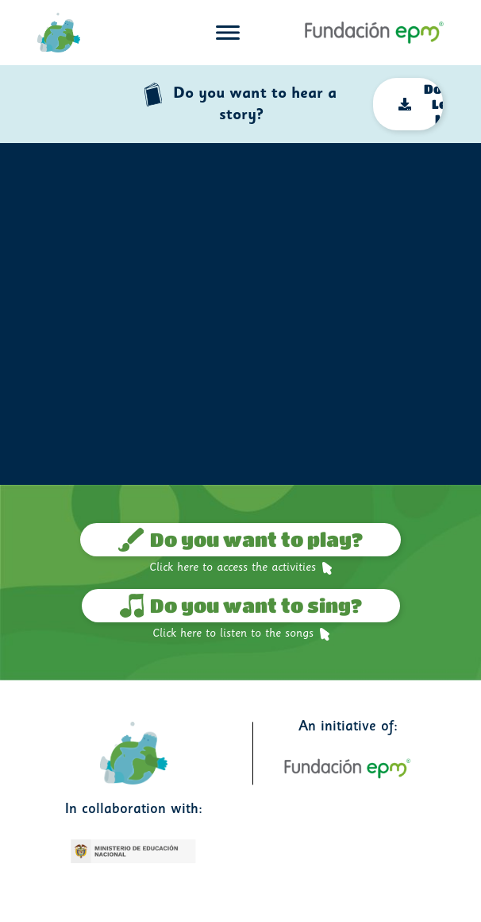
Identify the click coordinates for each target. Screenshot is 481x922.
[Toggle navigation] (228, 32)
